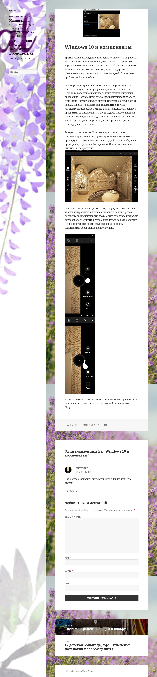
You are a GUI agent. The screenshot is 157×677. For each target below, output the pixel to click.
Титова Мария (88, 424)
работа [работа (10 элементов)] (13, 44)
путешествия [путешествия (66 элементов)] (20, 40)
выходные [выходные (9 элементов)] (24, 24)
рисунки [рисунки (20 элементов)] (15, 48)
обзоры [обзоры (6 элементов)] (30, 32)
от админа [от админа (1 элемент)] (12, 36)
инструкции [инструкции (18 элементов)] (17, 32)
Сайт (68, 583)
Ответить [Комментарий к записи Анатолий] (71, 491)
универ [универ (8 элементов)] (25, 48)
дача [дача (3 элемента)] (32, 25)
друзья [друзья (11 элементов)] (19, 28)
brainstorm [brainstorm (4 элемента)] (14, 16)
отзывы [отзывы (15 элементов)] (21, 35)
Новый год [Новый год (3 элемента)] (25, 21)
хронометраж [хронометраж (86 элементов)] (21, 53)
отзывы (103, 424)
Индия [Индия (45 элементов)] (14, 20)
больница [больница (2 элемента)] (13, 25)
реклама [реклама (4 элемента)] (22, 45)
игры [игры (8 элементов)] (27, 28)
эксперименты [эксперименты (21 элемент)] (19, 58)
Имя (68, 558)
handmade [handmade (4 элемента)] (25, 16)
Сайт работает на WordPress (79, 671)
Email (69, 571)
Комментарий (74, 517)
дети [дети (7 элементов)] (11, 28)
